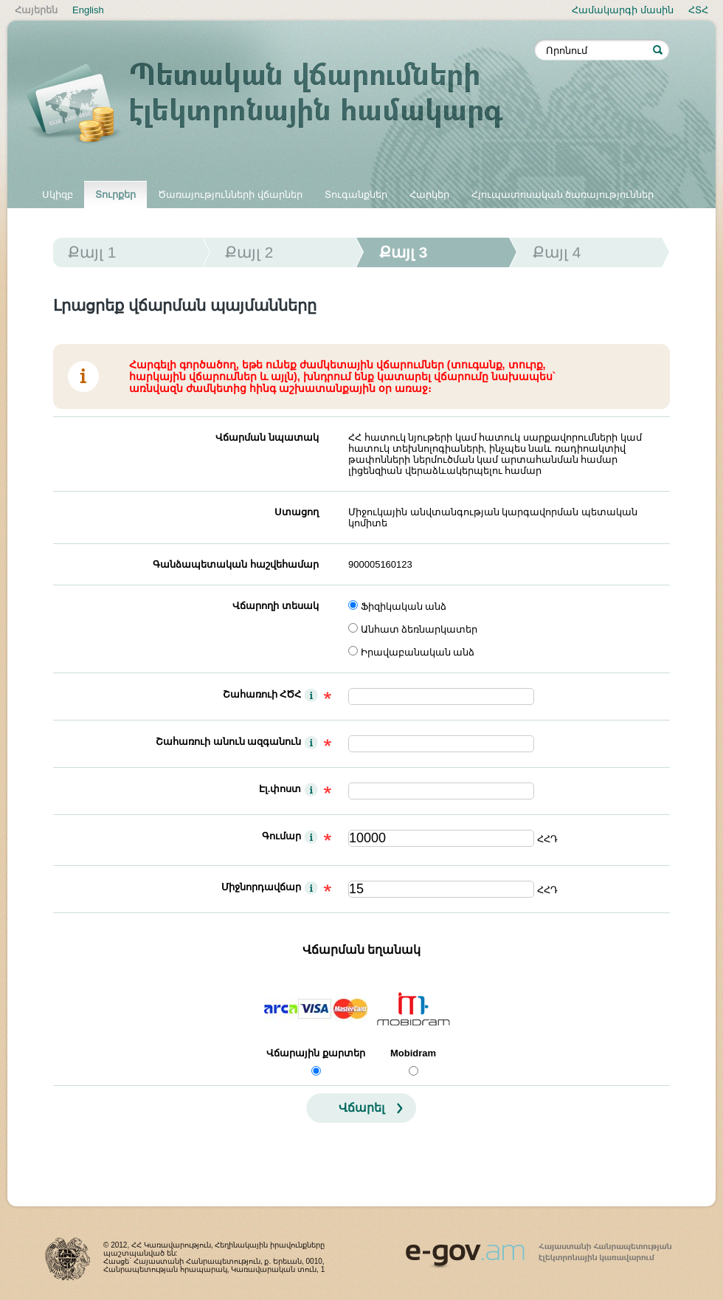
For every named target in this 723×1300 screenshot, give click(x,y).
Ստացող (296, 511)
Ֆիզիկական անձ (404, 606)
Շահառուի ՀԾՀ (262, 694)
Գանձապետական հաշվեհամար (236, 564)
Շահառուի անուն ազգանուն (228, 741)
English (88, 10)
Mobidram (413, 1053)
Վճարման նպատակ (267, 437)
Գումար (281, 836)
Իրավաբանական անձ (418, 652)
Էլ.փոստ (280, 788)
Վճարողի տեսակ (275, 605)
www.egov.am (538, 1249)
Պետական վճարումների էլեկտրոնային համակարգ (280, 105)
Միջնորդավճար (261, 887)
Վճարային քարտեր (315, 1053)
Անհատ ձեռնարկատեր (419, 629)
